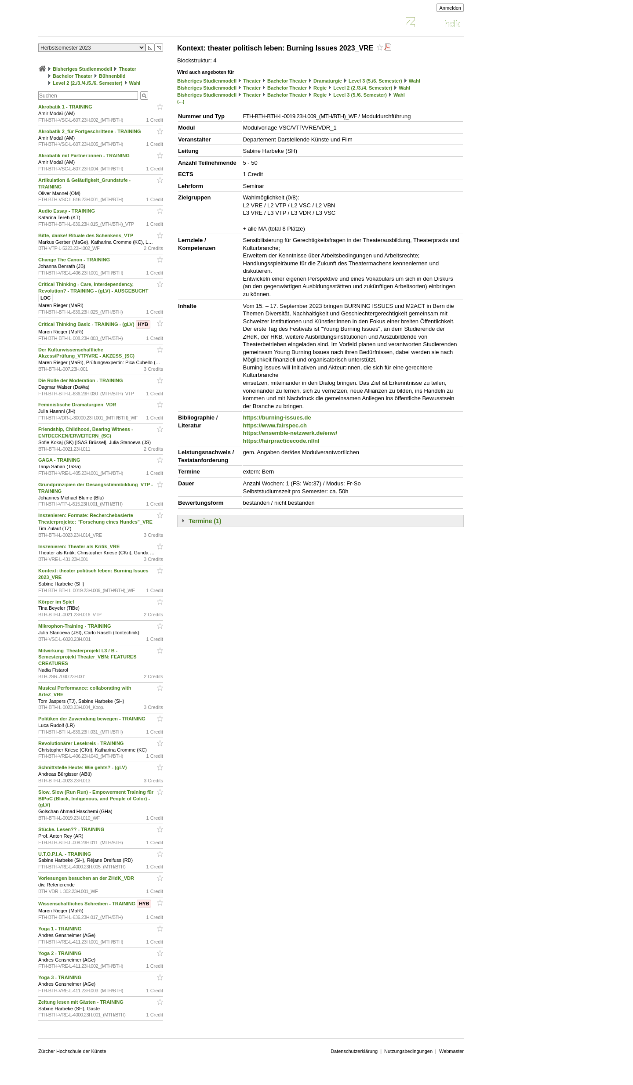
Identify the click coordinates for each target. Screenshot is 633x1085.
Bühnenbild (112, 76)
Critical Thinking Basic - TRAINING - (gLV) (94, 324)
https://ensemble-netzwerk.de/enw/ (290, 433)
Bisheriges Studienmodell (82, 69)
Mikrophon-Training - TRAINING (75, 626)
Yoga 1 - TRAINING (60, 928)
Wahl (135, 83)
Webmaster (451, 1051)
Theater (127, 69)
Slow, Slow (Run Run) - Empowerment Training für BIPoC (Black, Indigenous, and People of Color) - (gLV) (95, 798)
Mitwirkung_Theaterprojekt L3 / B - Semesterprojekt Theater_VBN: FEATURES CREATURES (87, 657)
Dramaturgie (327, 80)
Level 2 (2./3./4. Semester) (362, 87)
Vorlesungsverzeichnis (103, 23)
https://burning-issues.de (277, 417)
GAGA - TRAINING (60, 460)
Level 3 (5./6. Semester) (375, 80)
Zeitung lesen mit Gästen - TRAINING (81, 1002)
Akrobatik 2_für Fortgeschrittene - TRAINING (90, 131)
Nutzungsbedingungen (408, 1051)
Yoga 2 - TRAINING (60, 953)
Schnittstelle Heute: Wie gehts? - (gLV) (83, 767)
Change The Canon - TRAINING (74, 259)
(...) (181, 101)
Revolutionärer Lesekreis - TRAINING (81, 743)
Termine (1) (205, 520)
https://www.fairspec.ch (274, 425)
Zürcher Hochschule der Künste (72, 1051)
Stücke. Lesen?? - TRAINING (72, 829)
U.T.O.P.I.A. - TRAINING (65, 854)
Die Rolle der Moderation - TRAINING (81, 380)
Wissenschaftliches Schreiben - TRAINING (94, 903)
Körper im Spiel (56, 601)
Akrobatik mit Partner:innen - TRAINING (84, 155)
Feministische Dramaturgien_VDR (77, 404)
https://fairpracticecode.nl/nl (281, 441)
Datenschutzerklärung (354, 1051)
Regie (320, 87)
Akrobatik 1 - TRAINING (66, 106)
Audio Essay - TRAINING (67, 210)
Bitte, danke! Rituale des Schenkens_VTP (86, 235)
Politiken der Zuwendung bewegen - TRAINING (92, 718)
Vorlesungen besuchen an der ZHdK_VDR (86, 878)
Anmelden (450, 8)
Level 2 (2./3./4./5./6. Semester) (87, 83)
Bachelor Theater (72, 76)
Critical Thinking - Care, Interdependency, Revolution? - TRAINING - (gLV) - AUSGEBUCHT (94, 291)
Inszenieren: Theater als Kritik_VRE (79, 546)
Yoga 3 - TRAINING (60, 977)
